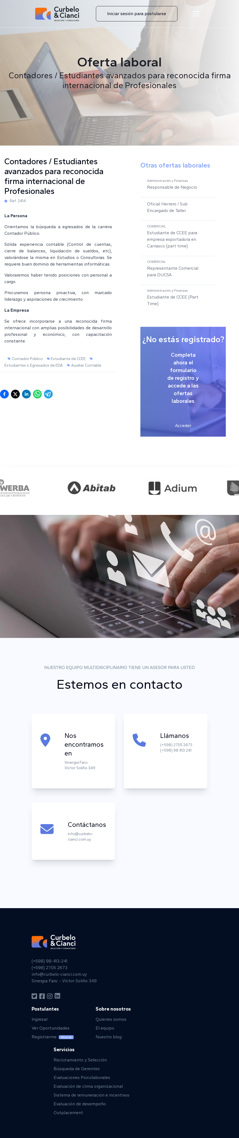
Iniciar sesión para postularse (136, 13)
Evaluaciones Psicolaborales (82, 1077)
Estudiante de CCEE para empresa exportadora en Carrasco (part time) (172, 239)
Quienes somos (111, 1019)
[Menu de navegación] (196, 13)
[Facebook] (42, 996)
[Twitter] (34, 996)
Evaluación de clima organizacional (88, 1086)
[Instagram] (49, 996)
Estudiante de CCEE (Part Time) (172, 300)
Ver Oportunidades (51, 1028)
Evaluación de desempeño (80, 1103)
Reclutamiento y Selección (80, 1059)
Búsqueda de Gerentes (77, 1068)
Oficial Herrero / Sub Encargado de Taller (167, 207)
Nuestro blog (109, 1036)
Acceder (183, 425)
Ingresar (40, 1019)
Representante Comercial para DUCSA (172, 271)
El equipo (105, 1028)
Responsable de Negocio (172, 187)
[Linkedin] (57, 996)
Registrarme (53, 1036)
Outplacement (68, 1112)
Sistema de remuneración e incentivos (91, 1095)
